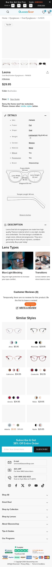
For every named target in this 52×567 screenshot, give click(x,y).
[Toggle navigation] (3, 11)
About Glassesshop (10, 524)
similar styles (26, 106)
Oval (30, 130)
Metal (31, 148)
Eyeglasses (14, 18)
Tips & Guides (8, 531)
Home (4, 18)
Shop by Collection (10, 509)
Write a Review (27, 308)
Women (32, 143)
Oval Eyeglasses (29, 18)
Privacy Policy (25, 564)
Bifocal (14, 153)
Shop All (5, 495)
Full (30, 125)
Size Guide (15, 99)
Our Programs (8, 538)
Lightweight (33, 135)
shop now (41, 5)
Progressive (16, 158)
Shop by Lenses (9, 517)
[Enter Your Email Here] (17, 449)
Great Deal (7, 502)
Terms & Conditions (38, 564)
